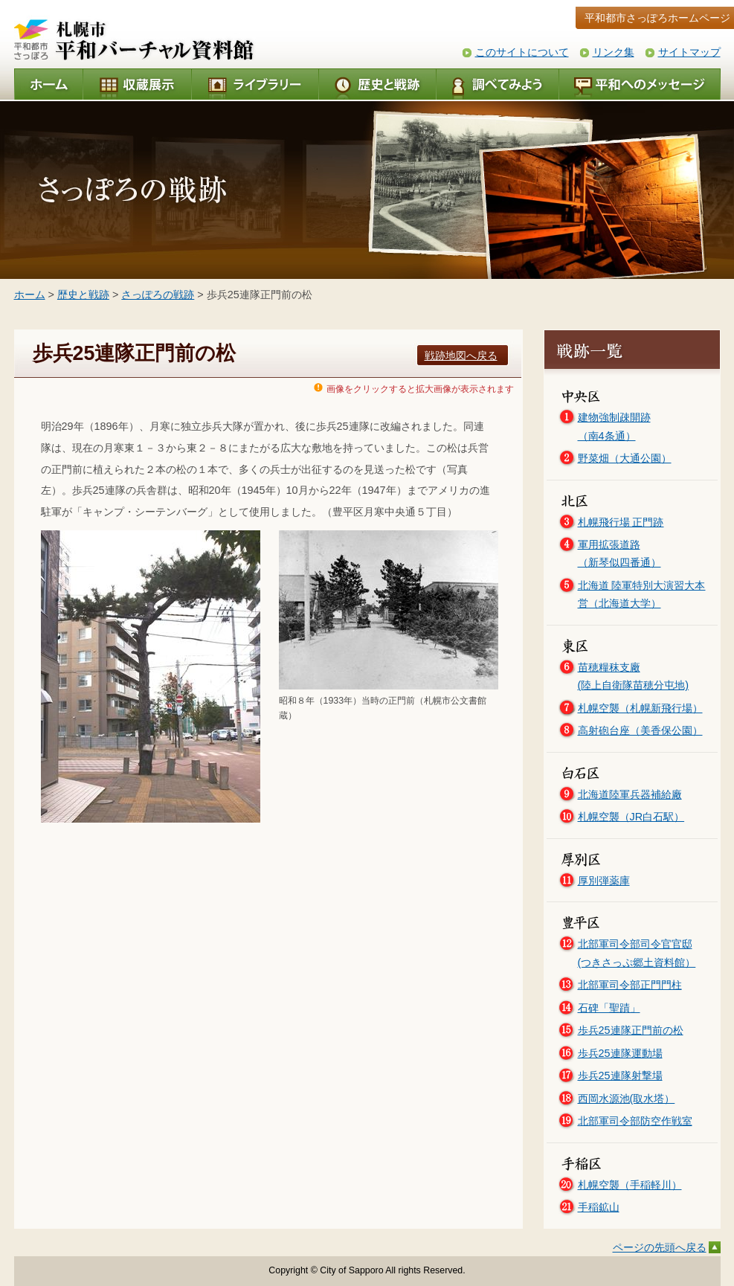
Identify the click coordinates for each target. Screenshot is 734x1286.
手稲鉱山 (598, 1207)
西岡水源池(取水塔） (626, 1099)
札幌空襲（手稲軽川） (630, 1185)
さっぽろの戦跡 (157, 294)
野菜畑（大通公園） (625, 458)
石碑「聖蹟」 (609, 1008)
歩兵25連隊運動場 (620, 1053)
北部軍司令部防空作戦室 (635, 1121)
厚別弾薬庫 (604, 881)
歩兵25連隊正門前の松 (630, 1030)
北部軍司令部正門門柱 (630, 985)
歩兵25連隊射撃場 (620, 1075)
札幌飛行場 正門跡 (621, 522)
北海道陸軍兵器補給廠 (630, 794)
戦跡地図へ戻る (461, 355)
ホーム (29, 294)
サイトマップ (689, 52)
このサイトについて (522, 52)
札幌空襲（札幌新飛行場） (640, 708)
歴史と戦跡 (83, 294)
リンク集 (613, 52)
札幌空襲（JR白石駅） (631, 817)
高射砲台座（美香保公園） (640, 730)
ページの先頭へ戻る (659, 1247)
